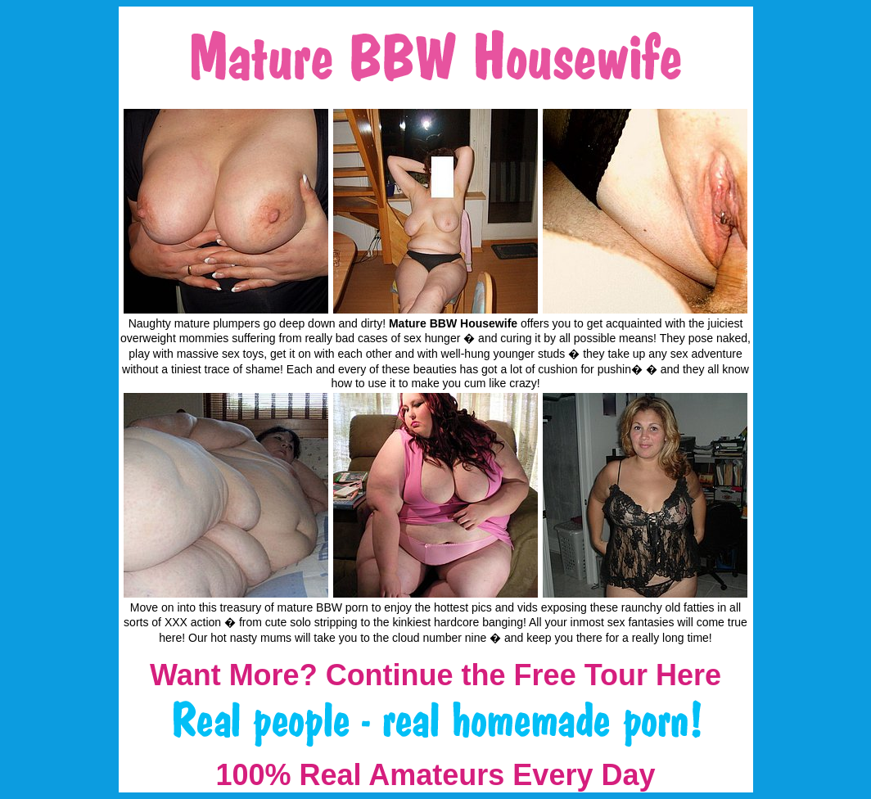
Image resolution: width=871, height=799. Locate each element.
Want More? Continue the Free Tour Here (435, 675)
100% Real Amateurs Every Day (436, 775)
